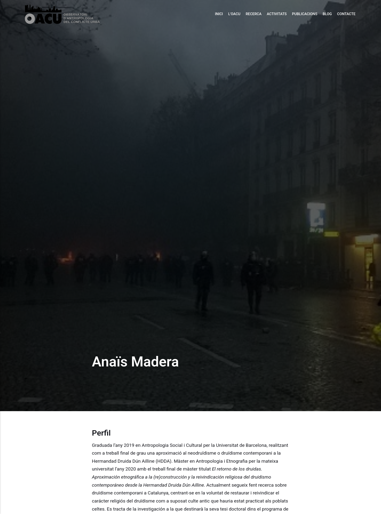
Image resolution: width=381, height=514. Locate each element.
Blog (327, 14)
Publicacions (304, 14)
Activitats (277, 14)
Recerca (254, 14)
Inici (219, 14)
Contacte (346, 14)
